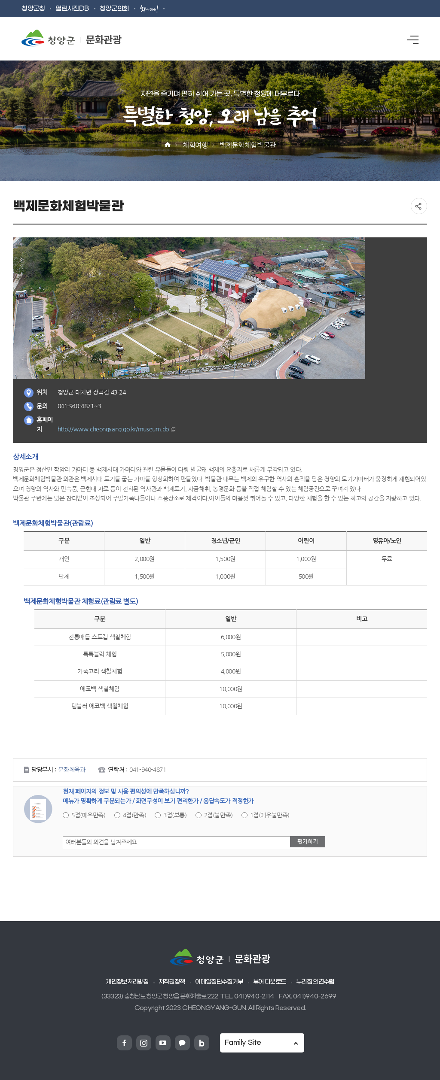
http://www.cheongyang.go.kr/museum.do (113, 429)
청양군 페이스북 (124, 1042)
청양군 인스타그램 (143, 1042)
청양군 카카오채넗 (182, 1042)
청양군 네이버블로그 (201, 1042)
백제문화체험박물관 (248, 145)
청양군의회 (114, 9)
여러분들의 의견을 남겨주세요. (101, 842)
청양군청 (33, 9)
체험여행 (195, 145)
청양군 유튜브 (163, 1042)
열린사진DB (72, 9)
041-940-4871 (147, 770)
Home (167, 145)
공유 (419, 206)
